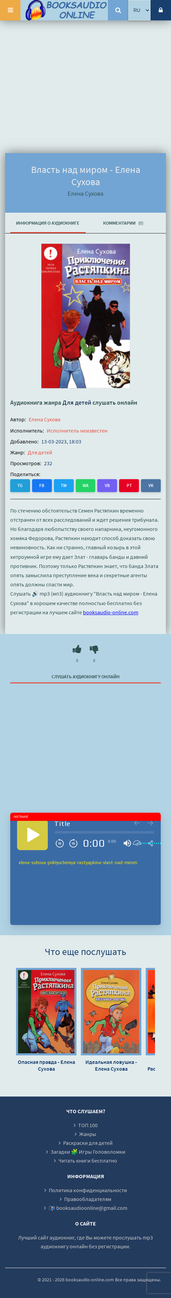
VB (107, 485)
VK (151, 485)
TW (64, 485)
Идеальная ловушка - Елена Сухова (111, 1065)
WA (85, 485)
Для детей (76, 402)
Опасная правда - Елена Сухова (46, 1065)
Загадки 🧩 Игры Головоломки (88, 1151)
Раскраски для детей (88, 1142)
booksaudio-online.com (110, 612)
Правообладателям (87, 1199)
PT (129, 485)
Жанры (87, 1134)
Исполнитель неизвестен (77, 430)
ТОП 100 (88, 1125)
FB (41, 485)
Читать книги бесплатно (87, 1160)
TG (20, 485)
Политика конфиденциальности (88, 1190)
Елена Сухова (44, 419)
